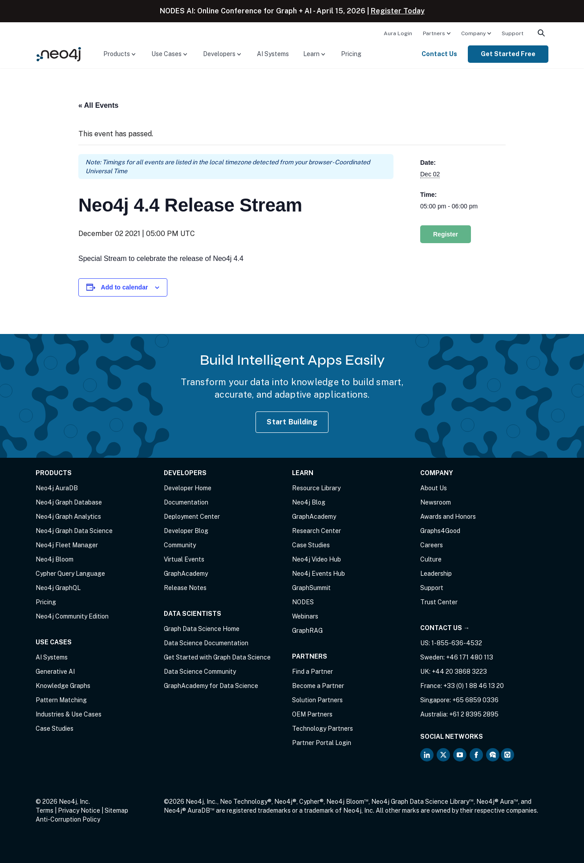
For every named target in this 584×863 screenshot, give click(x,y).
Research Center (316, 530)
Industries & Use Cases (68, 714)
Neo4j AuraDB (57, 488)
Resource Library (316, 488)
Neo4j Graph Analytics (68, 516)
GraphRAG (307, 630)
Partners (434, 33)
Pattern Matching (61, 700)
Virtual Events (184, 559)
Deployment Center (192, 516)
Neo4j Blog (308, 502)
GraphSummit (311, 587)
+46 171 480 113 (469, 657)
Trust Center (439, 602)
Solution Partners (317, 700)
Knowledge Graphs (63, 685)
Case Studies (54, 728)
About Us (433, 488)
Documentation (186, 502)
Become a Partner (318, 685)
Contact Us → (445, 627)
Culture (431, 559)
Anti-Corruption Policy (68, 819)
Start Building (292, 422)
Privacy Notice (79, 810)
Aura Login (398, 33)
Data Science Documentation (206, 643)
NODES (303, 602)
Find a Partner (312, 671)
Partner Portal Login (321, 742)
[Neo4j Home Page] (59, 53)
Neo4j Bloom (54, 559)
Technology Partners (322, 728)
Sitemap (116, 810)
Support (512, 33)
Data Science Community (200, 671)
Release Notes (185, 587)
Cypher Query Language (70, 573)
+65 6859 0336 (475, 700)
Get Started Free (508, 53)
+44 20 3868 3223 (459, 671)
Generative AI (55, 671)
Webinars (305, 616)
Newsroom (435, 502)
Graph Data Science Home (201, 628)
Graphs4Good (440, 530)
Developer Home (187, 488)
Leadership (436, 573)
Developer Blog (186, 530)
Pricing (351, 53)
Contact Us (439, 53)
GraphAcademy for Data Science (211, 685)
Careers (431, 545)
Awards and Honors (448, 516)
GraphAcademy (186, 573)
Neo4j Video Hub (316, 559)
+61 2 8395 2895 (474, 714)
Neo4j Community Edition (72, 616)
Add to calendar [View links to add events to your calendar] (124, 287)
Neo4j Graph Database (69, 502)
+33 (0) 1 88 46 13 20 (473, 685)
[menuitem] (398, 33)
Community (180, 545)
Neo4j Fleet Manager (67, 545)
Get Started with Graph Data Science (217, 657)
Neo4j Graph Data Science (74, 530)
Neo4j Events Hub (318, 573)
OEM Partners (312, 714)
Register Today (398, 11)
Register (445, 234)
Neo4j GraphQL (58, 587)
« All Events (98, 105)
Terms (44, 810)
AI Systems (273, 53)
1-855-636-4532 (456, 643)
